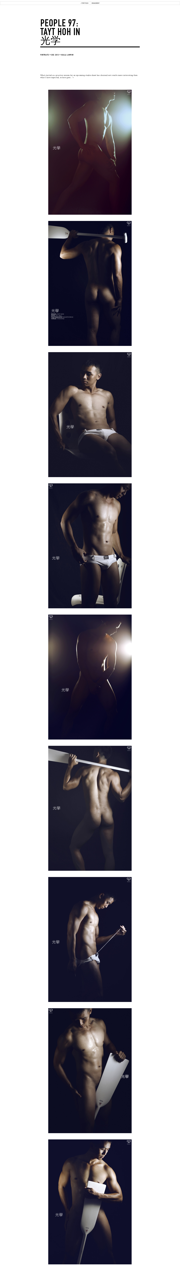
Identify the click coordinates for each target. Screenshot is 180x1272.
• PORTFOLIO (84, 3)
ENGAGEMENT (96, 3)
